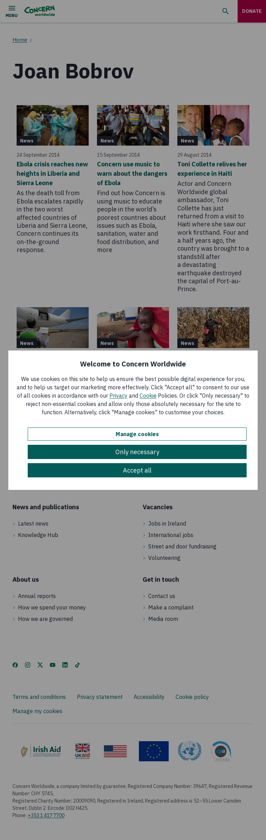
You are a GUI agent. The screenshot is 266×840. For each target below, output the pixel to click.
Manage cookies (137, 434)
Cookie (148, 395)
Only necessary (137, 452)
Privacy (118, 395)
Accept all (137, 470)
